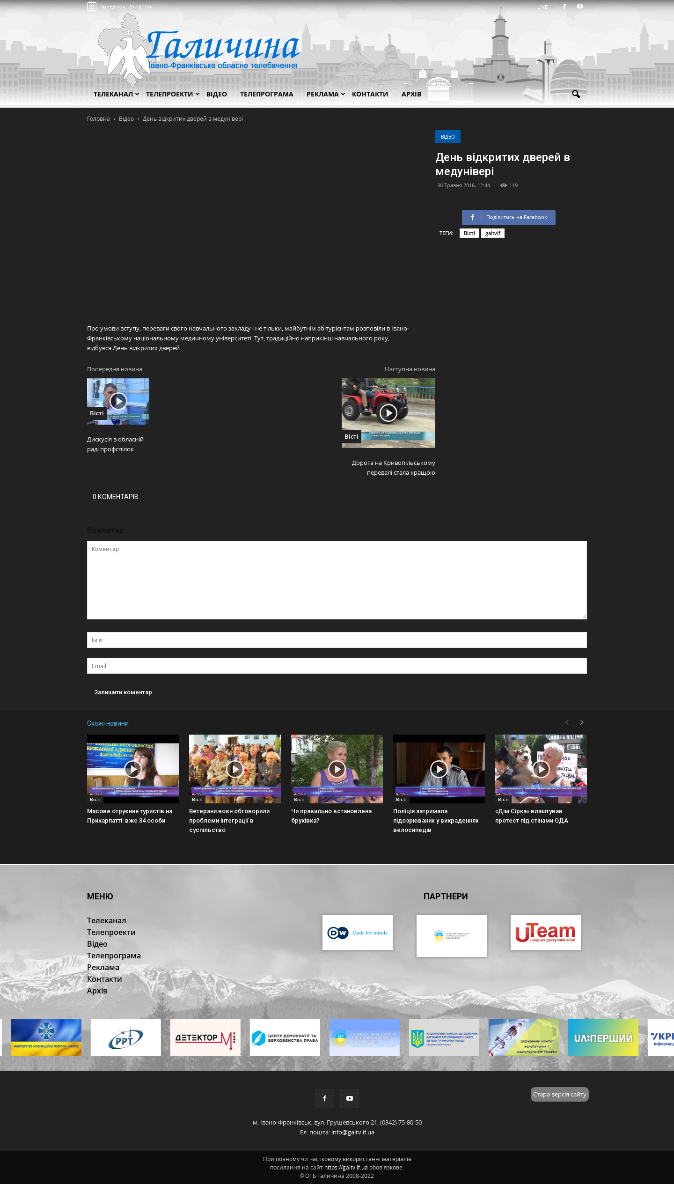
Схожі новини (108, 723)
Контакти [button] (370, 93)
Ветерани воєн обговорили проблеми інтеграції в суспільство (229, 820)
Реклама (326, 93)
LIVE (545, 6)
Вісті (469, 232)
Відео (448, 136)
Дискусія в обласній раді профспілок (115, 444)
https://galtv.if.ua (346, 1167)
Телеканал (116, 93)
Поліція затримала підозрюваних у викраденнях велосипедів (436, 820)
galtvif (492, 232)
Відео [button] (216, 93)
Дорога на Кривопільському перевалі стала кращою (393, 467)
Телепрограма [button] (266, 93)
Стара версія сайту (559, 1094)
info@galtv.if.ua (352, 1132)
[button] (575, 94)
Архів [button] (411, 93)
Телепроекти (173, 93)
